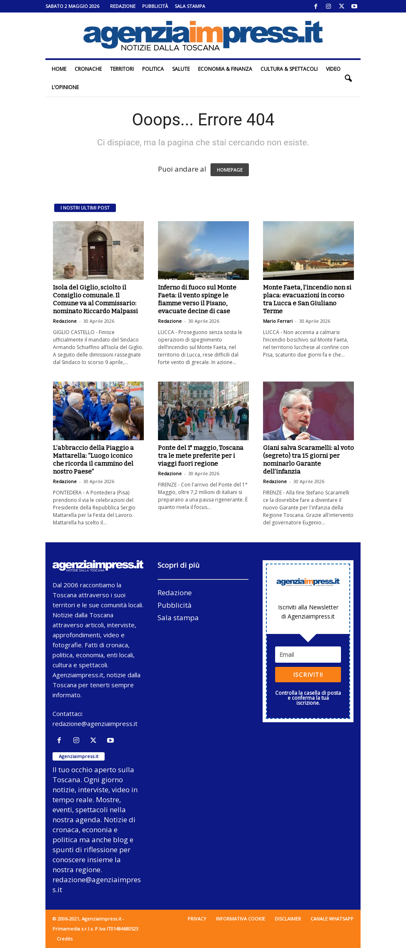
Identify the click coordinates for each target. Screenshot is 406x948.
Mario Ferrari (278, 321)
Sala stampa (190, 6)
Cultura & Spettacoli (289, 68)
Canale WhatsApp (332, 919)
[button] (348, 78)
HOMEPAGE (230, 170)
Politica (153, 68)
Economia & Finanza (225, 68)
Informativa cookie (240, 919)
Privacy (197, 919)
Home (59, 68)
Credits (65, 939)
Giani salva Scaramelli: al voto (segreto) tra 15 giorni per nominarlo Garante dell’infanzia (308, 459)
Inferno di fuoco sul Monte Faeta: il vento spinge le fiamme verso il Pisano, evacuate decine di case (197, 299)
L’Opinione (65, 87)
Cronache (88, 68)
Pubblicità (155, 6)
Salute (181, 68)
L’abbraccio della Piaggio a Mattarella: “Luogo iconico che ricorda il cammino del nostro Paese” (93, 459)
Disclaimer (288, 919)
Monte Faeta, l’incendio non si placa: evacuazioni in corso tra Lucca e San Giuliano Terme (307, 299)
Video (333, 68)
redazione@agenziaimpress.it (95, 723)
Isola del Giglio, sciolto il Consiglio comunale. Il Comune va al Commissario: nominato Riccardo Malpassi (95, 299)
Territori (122, 68)
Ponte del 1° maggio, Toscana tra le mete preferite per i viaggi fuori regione (200, 455)
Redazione (122, 6)
